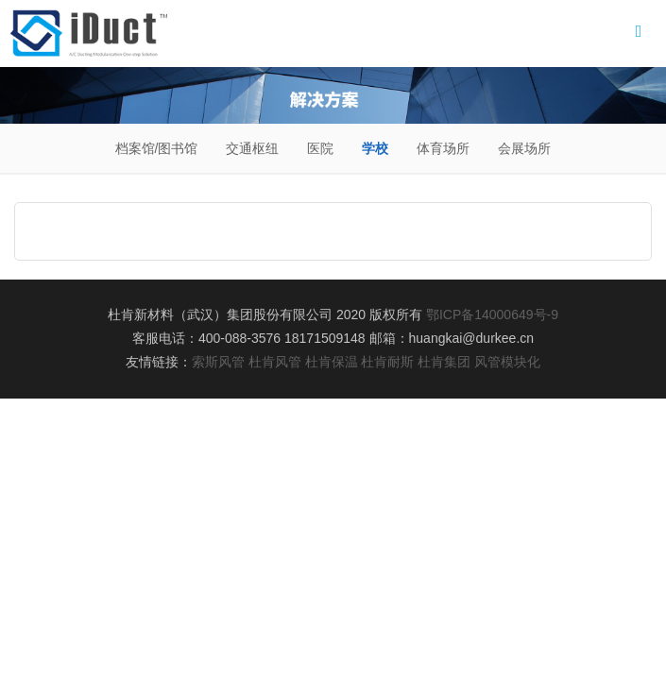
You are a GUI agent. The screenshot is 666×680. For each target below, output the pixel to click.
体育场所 (443, 148)
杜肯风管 (274, 361)
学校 (375, 148)
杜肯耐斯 (387, 361)
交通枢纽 (252, 148)
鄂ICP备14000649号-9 (492, 314)
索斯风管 (218, 361)
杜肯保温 (331, 361)
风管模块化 (507, 361)
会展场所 (524, 148)
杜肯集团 (444, 361)
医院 (320, 148)
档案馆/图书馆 (156, 148)
